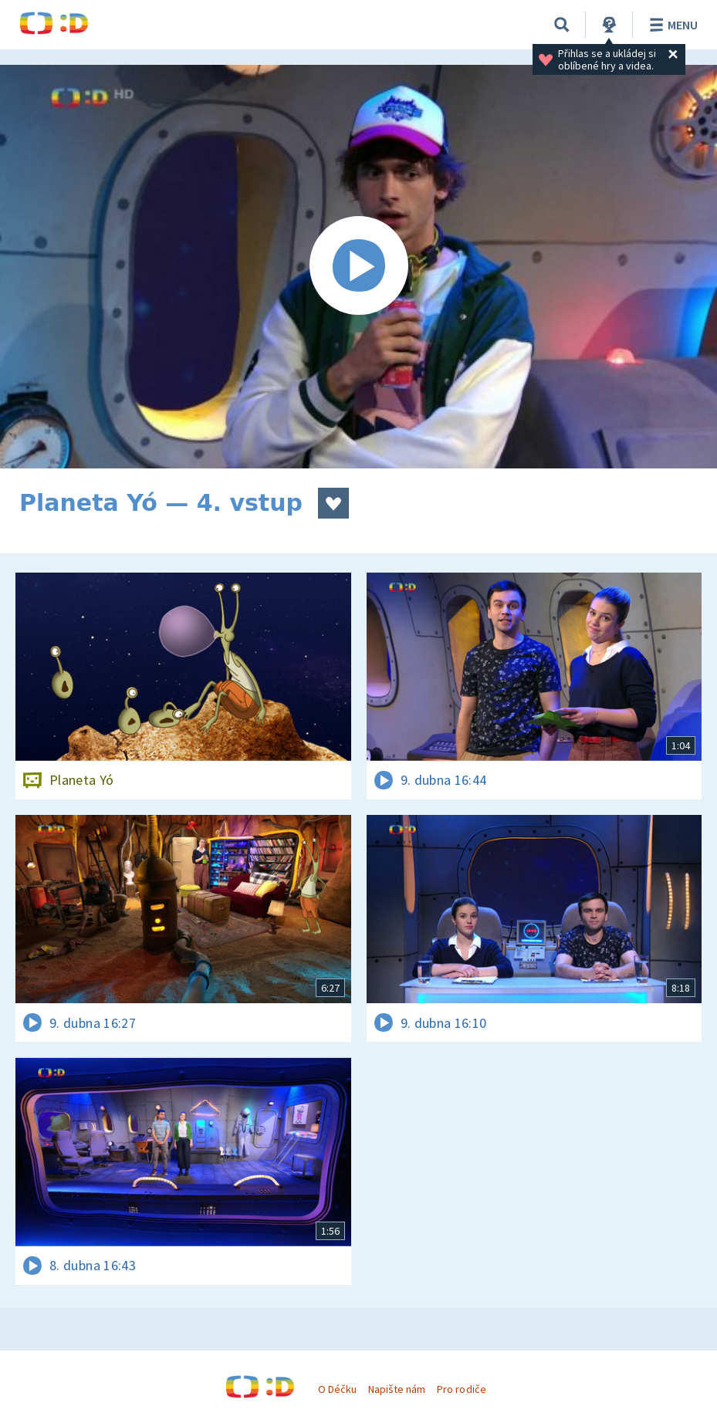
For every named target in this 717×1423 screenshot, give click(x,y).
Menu (671, 24)
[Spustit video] (358, 266)
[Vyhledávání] (562, 24)
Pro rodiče (461, 1389)
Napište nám (396, 1389)
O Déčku (337, 1389)
